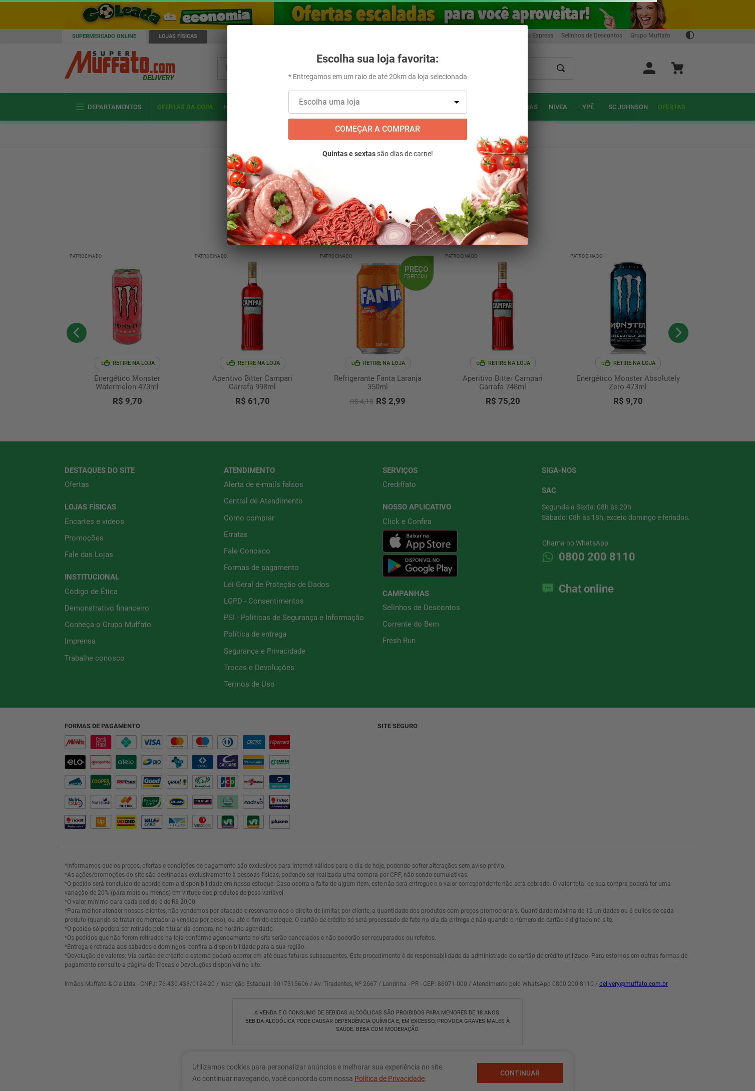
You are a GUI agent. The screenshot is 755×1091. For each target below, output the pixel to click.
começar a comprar (377, 129)
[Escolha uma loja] (377, 102)
